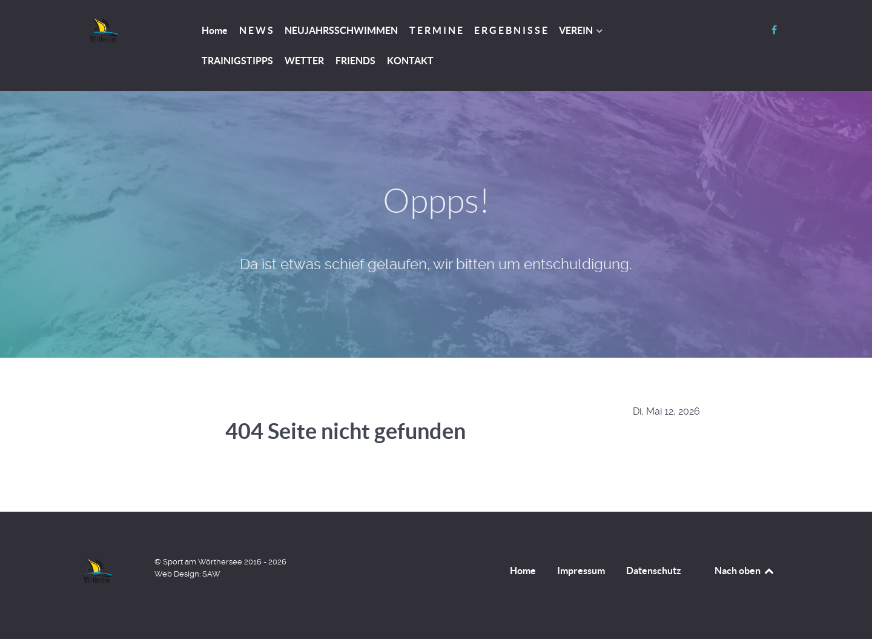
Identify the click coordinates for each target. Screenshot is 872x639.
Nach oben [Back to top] (745, 570)
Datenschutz (653, 570)
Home (523, 570)
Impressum (581, 570)
